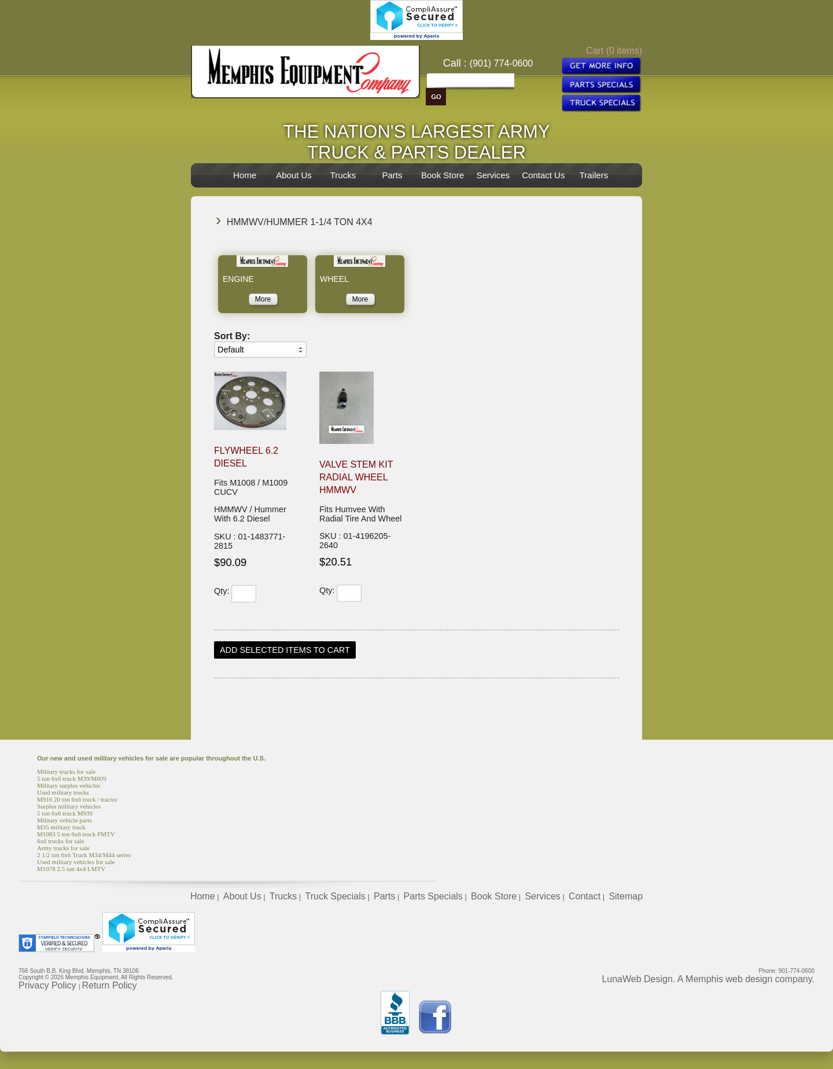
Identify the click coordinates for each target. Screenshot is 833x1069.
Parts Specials (433, 896)
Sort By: (232, 336)
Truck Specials (335, 896)
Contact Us (543, 175)
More (263, 299)
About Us (294, 175)
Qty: (221, 591)
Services (493, 175)
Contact (584, 896)
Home (244, 175)
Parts (392, 175)
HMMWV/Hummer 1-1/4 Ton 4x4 (300, 222)
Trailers (594, 175)
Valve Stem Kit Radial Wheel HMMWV (356, 477)
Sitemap (626, 896)
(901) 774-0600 (501, 63)
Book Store (442, 175)
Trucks (343, 175)
